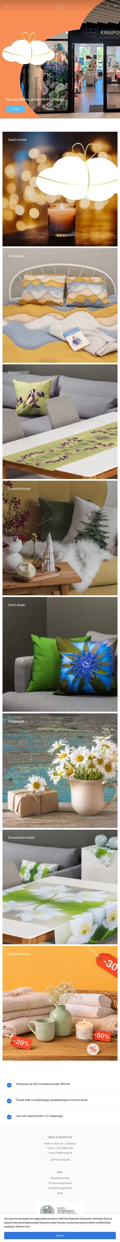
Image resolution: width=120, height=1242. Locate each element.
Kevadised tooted (21, 838)
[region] (60, 1228)
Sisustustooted (19, 489)
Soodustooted (18, 954)
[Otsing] (108, 6)
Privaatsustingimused (60, 1183)
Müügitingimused (60, 1178)
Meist (60, 1193)
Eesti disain (16, 605)
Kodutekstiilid (18, 372)
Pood (15, 109)
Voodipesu (16, 256)
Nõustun (60, 1235)
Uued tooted (17, 140)
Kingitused (16, 721)
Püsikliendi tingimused (60, 1188)
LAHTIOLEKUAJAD (60, 1159)
